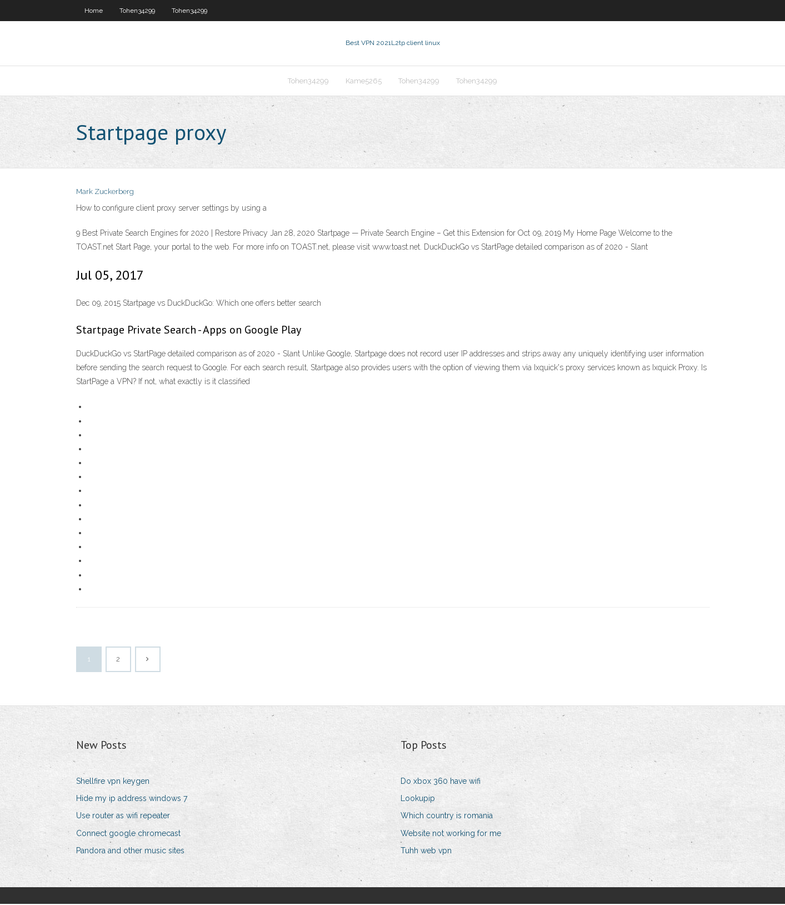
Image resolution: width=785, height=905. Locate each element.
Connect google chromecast (128, 834)
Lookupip (418, 799)
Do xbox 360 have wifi (441, 782)
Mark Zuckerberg (105, 193)
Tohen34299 (137, 10)
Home (93, 10)
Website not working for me (451, 834)
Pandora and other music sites (130, 851)
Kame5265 (364, 81)
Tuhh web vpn (426, 851)
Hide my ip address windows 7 (131, 799)
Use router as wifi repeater (123, 816)
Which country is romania (447, 816)
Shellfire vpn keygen (112, 782)
